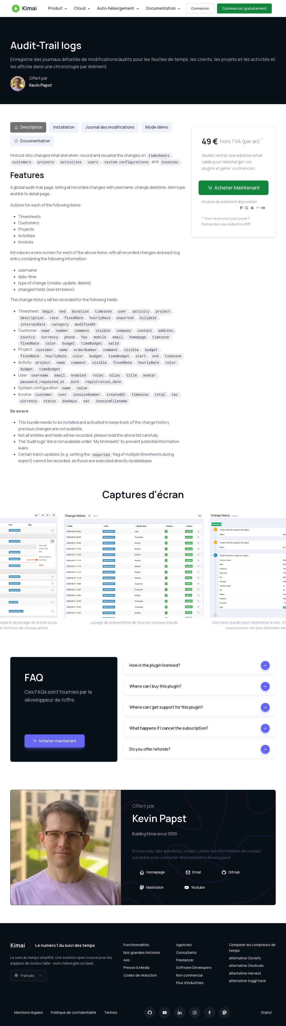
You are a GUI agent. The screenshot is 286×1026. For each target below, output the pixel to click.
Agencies (184, 944)
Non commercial (189, 975)
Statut (266, 1012)
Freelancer (185, 960)
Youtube (194, 887)
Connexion (200, 8)
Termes (110, 1012)
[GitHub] (149, 1012)
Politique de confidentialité (73, 1012)
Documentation (161, 8)
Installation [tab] (63, 127)
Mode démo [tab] (156, 127)
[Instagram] (194, 1012)
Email (193, 872)
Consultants (186, 952)
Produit (55, 8)
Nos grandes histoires (141, 952)
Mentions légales (28, 1012)
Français (24, 975)
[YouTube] (164, 1012)
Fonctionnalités (136, 944)
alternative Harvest (245, 973)
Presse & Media (136, 967)
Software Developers (194, 967)
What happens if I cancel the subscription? (168, 728)
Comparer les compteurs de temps (252, 947)
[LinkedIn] (179, 1012)
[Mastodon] (224, 1012)
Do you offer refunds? (149, 749)
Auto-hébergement (115, 8)
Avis (126, 960)
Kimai (24, 8)
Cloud (79, 8)
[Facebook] (209, 1012)
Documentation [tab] (32, 141)
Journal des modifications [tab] (109, 127)
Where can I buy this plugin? (155, 686)
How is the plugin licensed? (154, 665)
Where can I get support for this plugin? (166, 707)
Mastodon (151, 887)
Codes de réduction (140, 975)
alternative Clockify (245, 958)
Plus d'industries (190, 982)
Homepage (152, 872)
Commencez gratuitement (244, 8)
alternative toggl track (247, 980)
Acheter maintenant (234, 188)
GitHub (230, 872)
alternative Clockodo (246, 965)
